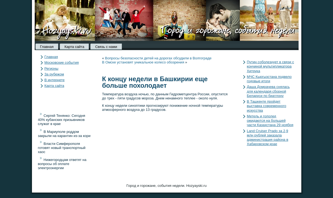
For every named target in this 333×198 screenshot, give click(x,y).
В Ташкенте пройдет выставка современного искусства (266, 105)
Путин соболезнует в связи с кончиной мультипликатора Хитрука (270, 66)
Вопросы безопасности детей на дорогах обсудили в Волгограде (158, 58)
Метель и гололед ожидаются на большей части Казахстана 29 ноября (270, 120)
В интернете (55, 80)
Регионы (51, 68)
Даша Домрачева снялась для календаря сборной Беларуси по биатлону (268, 91)
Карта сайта (74, 47)
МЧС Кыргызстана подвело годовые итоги (269, 79)
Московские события (62, 62)
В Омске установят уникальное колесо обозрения (143, 62)
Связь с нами (106, 47)
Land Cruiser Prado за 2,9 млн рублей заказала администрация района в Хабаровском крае (267, 137)
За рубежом (54, 74)
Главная (47, 47)
